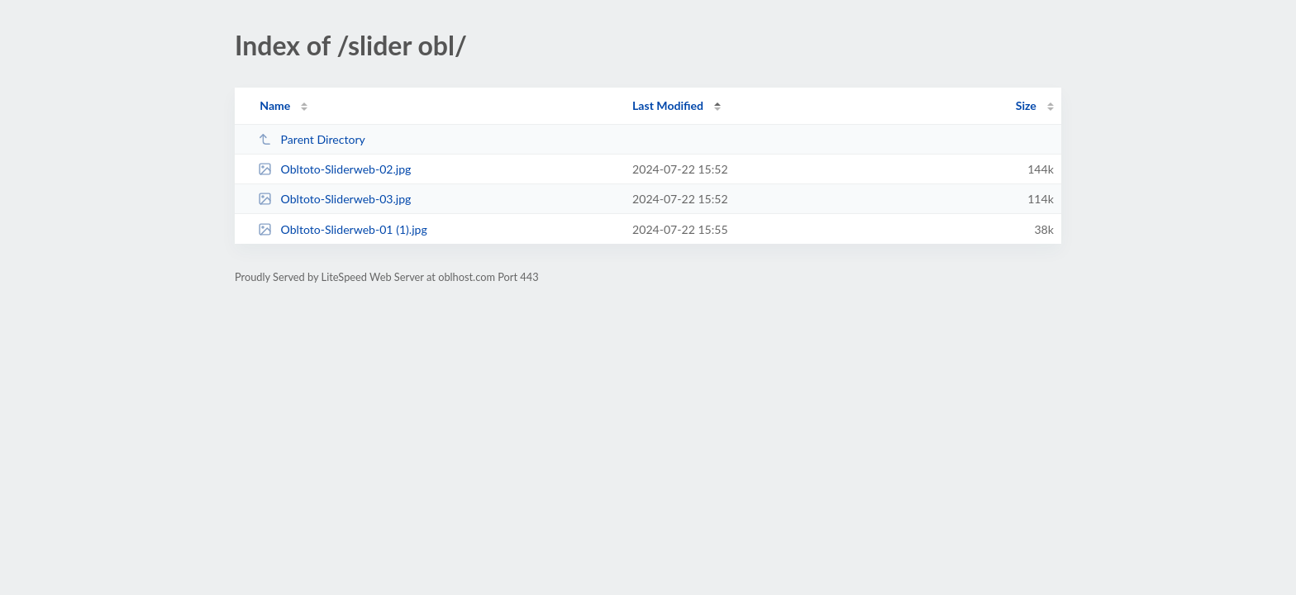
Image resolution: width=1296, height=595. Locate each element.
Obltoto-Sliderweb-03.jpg (334, 199)
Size (1026, 105)
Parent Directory (311, 139)
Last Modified (667, 105)
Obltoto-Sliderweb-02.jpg (334, 169)
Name (275, 105)
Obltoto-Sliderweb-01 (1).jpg (342, 229)
